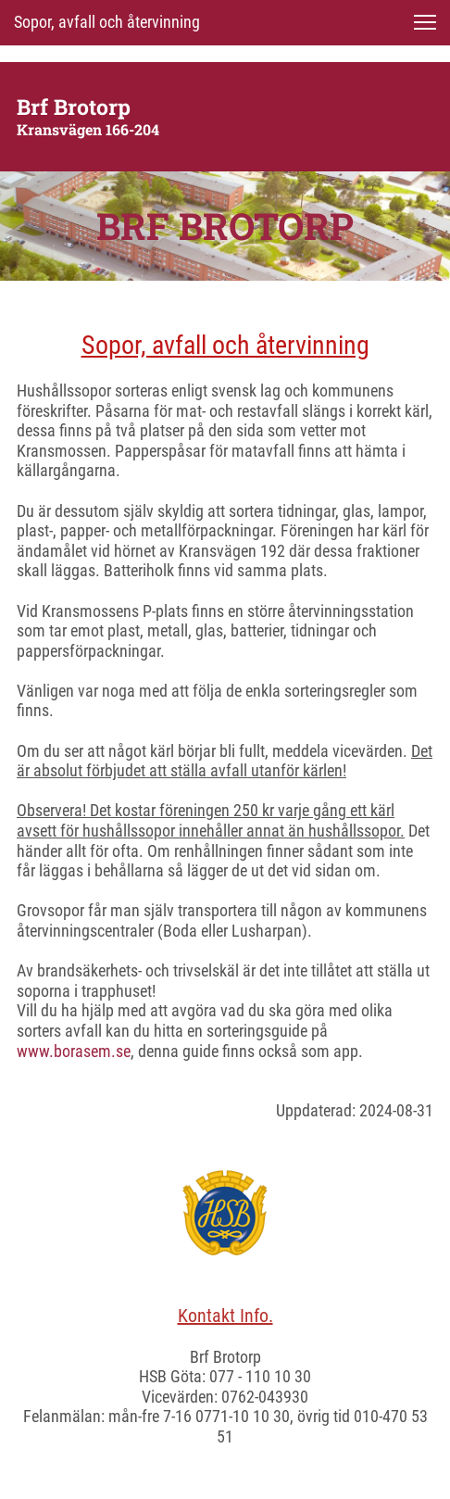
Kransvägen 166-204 (88, 129)
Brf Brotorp (74, 106)
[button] (425, 22)
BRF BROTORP (225, 225)
